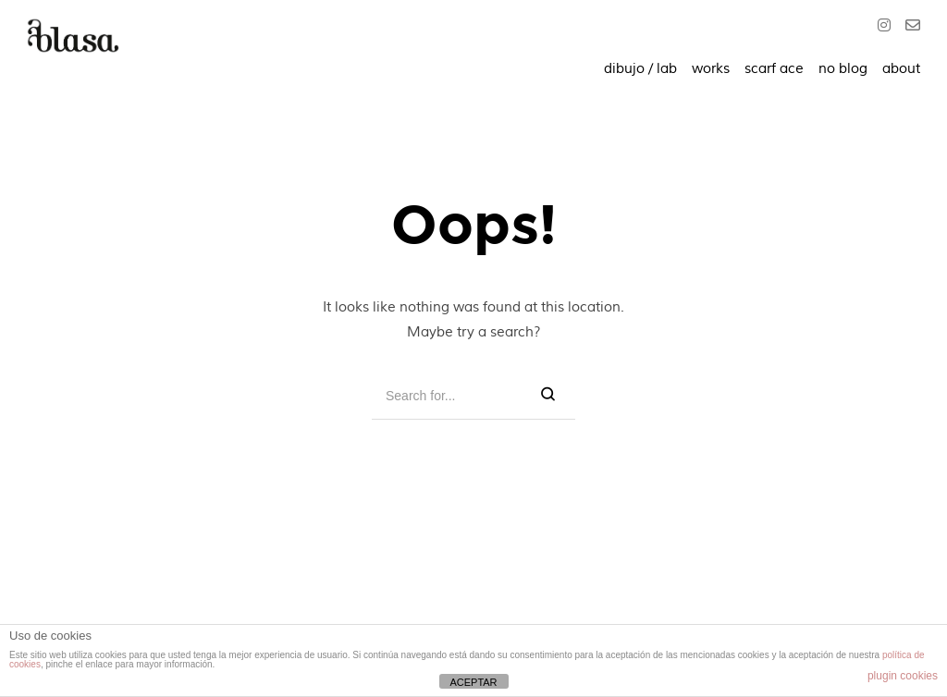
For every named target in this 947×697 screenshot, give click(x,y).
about (901, 69)
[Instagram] (888, 27)
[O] (909, 27)
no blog (842, 69)
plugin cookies (902, 675)
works (711, 69)
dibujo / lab (640, 69)
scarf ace (774, 69)
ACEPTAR (473, 682)
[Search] (548, 395)
